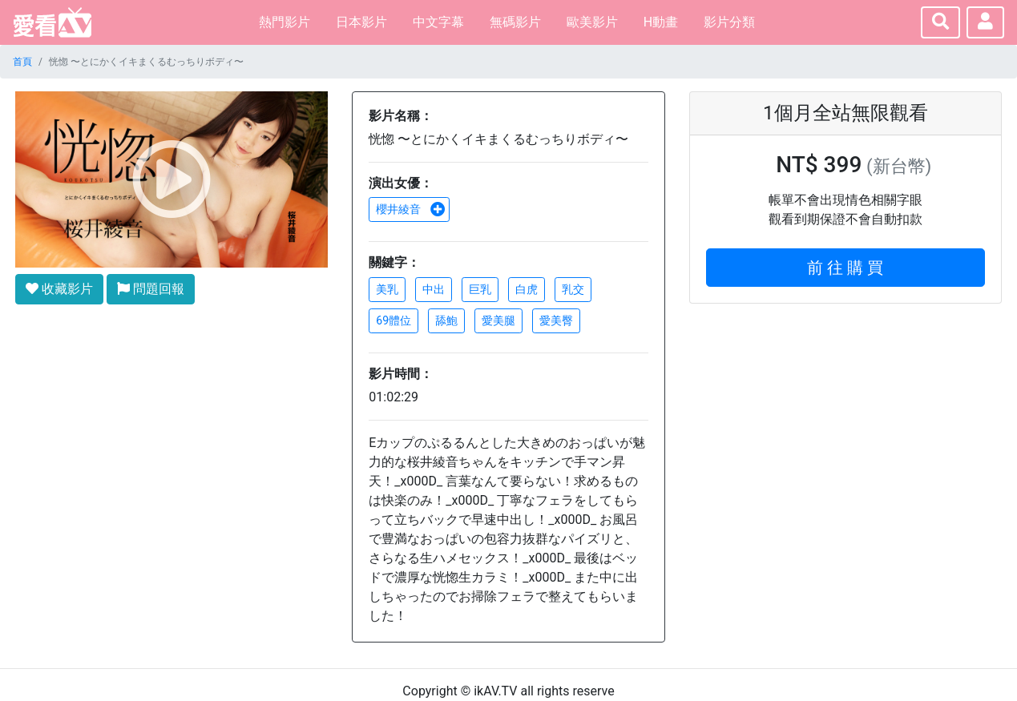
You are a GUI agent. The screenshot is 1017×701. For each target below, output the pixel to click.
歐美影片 (592, 22)
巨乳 (480, 289)
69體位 (393, 320)
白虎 (526, 289)
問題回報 (150, 288)
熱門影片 (284, 22)
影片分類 (729, 22)
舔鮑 (446, 320)
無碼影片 (515, 22)
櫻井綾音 (410, 209)
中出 (433, 289)
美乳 (387, 289)
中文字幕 (438, 22)
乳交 (573, 289)
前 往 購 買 (845, 267)
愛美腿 (498, 320)
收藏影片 (59, 288)
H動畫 (661, 22)
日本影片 (361, 22)
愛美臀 (556, 320)
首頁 (22, 61)
